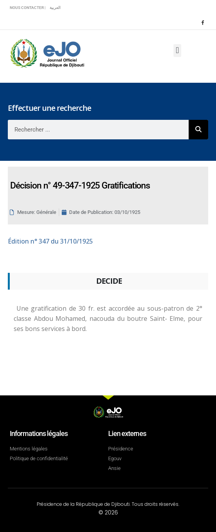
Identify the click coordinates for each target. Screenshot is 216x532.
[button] (177, 50)
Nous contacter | (28, 7)
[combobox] (98, 129)
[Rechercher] (198, 129)
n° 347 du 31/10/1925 (50, 241)
